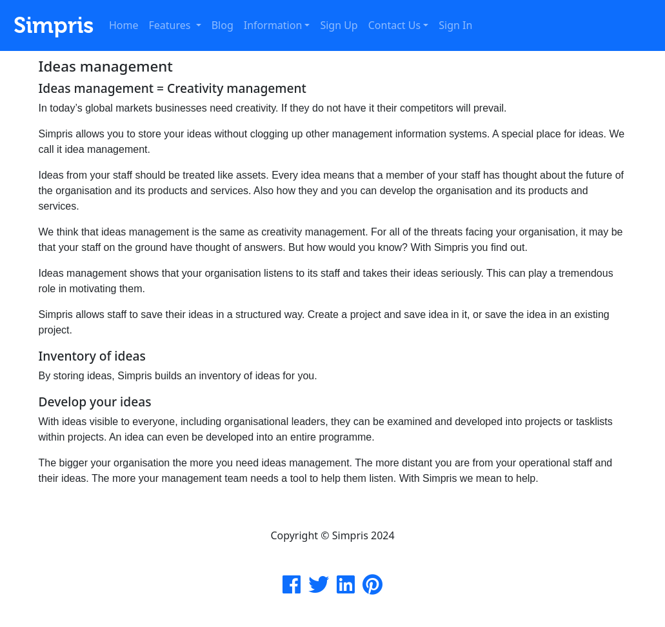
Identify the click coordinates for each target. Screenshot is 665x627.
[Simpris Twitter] (318, 588)
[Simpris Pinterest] (372, 588)
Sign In (455, 25)
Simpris (51, 25)
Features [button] (171, 25)
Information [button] (273, 25)
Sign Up (338, 25)
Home (124, 25)
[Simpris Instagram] (346, 588)
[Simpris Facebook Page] (292, 588)
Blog (222, 25)
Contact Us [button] (394, 25)
